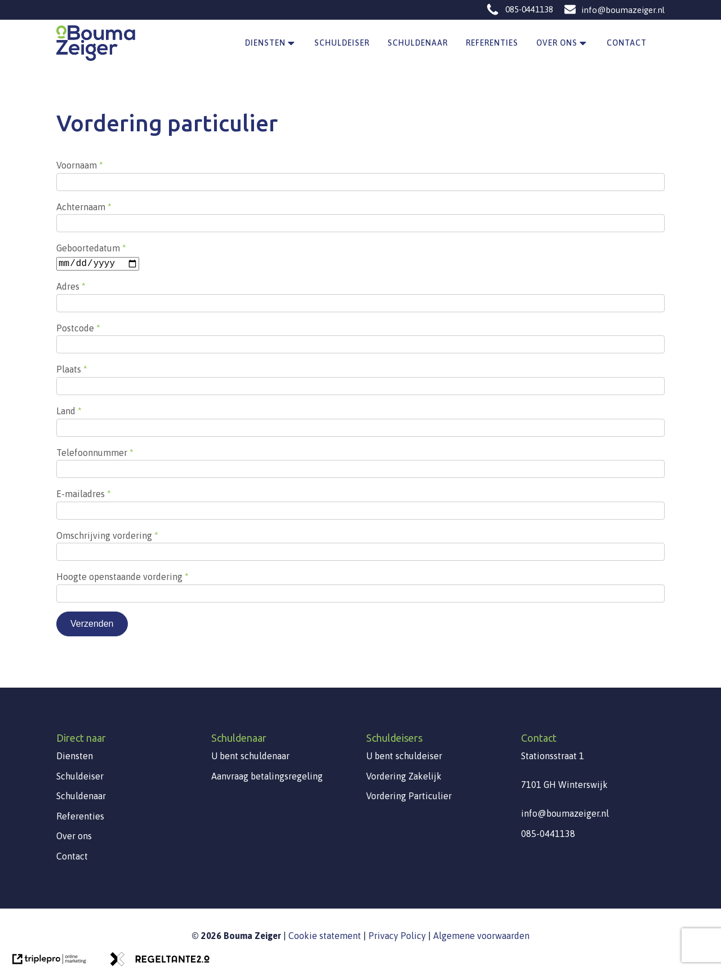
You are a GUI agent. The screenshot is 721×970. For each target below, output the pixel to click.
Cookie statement (324, 935)
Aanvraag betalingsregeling (267, 775)
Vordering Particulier (409, 795)
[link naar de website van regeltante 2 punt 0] (158, 962)
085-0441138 (529, 9)
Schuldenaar (418, 42)
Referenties (492, 42)
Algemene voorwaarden (481, 935)
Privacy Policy (397, 935)
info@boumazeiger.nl (623, 10)
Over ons (562, 43)
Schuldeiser (342, 42)
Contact (627, 42)
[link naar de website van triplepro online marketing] (49, 962)
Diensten (271, 43)
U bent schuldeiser (404, 755)
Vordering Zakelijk (404, 775)
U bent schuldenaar (250, 755)
